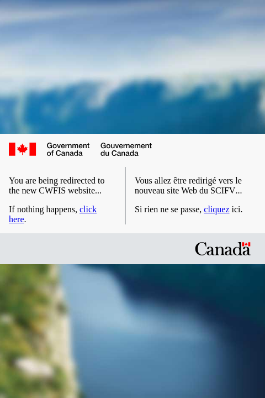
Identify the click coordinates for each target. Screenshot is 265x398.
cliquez (216, 209)
